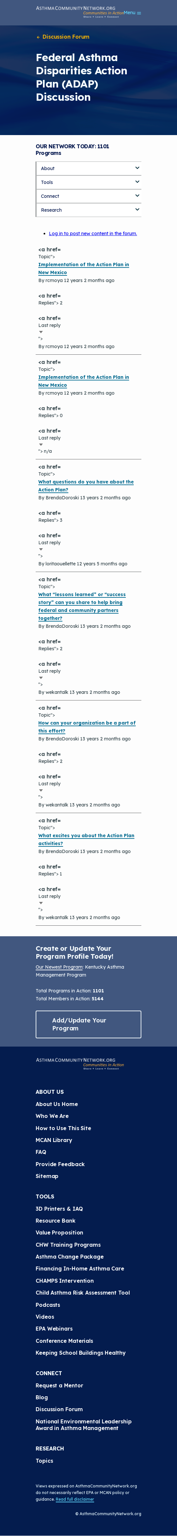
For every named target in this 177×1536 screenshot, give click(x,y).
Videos (45, 1316)
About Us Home (57, 1104)
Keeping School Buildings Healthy (81, 1352)
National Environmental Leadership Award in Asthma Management (84, 1424)
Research (51, 210)
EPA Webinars (54, 1328)
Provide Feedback (60, 1164)
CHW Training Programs (68, 1244)
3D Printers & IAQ (59, 1208)
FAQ (41, 1152)
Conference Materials (64, 1341)
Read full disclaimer (75, 1499)
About (47, 168)
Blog (42, 1397)
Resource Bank (56, 1220)
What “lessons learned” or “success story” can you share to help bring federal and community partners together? (82, 606)
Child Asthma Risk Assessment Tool (83, 1292)
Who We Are (52, 1116)
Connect (50, 196)
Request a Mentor (59, 1385)
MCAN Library (54, 1140)
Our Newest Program (59, 967)
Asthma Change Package (70, 1256)
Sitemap (47, 1176)
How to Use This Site (63, 1128)
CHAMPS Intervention (65, 1280)
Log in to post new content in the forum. (93, 233)
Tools (47, 182)
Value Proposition (59, 1232)
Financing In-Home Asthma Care (80, 1268)
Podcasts (48, 1305)
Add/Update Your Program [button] (79, 1024)
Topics (44, 1460)
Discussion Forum (62, 36)
